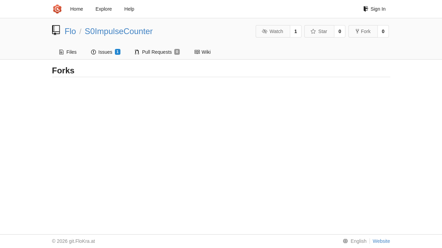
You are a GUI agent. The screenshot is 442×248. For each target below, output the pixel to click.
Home (76, 9)
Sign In (374, 9)
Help (129, 9)
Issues (105, 52)
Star (319, 31)
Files (68, 52)
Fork (363, 31)
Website (381, 241)
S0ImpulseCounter (119, 31)
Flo (70, 31)
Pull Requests (157, 52)
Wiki (202, 52)
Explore (104, 9)
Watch (272, 31)
